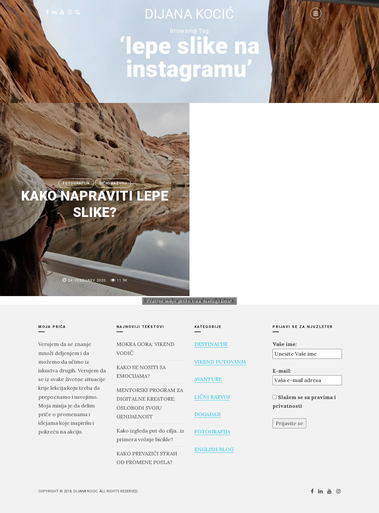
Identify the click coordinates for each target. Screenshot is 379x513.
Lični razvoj (113, 183)
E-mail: (282, 371)
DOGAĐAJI (207, 414)
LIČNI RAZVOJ (212, 397)
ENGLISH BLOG (214, 449)
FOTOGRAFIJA (76, 183)
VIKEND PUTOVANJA (220, 362)
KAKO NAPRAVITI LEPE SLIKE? (95, 204)
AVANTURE (208, 379)
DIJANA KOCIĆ (189, 14)
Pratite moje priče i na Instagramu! (189, 301)
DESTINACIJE (211, 344)
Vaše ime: (285, 344)
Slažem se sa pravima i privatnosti (304, 401)
